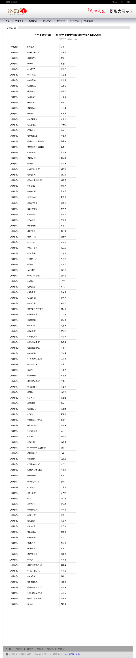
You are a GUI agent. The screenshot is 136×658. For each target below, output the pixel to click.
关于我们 (9, 649)
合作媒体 (30, 649)
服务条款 (50, 649)
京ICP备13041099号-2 (72, 654)
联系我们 (19, 649)
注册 (128, 2)
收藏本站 (114, 2)
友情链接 (40, 649)
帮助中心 (61, 649)
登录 (122, 2)
